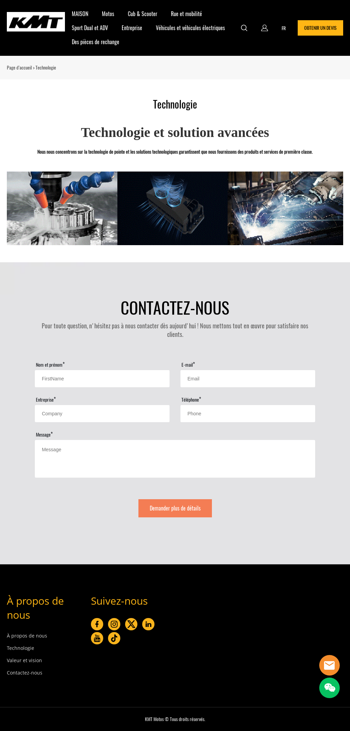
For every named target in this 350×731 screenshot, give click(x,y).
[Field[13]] (247, 378)
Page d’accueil (19, 67)
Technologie (20, 648)
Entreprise (132, 27)
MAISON (80, 13)
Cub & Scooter (142, 13)
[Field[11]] (102, 378)
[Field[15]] (102, 413)
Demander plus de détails (175, 508)
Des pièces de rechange (95, 42)
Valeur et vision (24, 660)
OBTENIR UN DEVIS (320, 28)
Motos (108, 13)
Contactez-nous (24, 672)
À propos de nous (27, 635)
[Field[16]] (247, 413)
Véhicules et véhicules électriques (190, 27)
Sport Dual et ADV (90, 27)
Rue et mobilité (186, 13)
